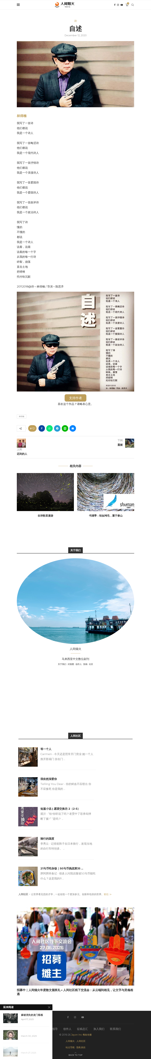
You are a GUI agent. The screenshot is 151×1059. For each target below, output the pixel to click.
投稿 (85, 664)
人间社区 (81, 1041)
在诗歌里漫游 (45, 515)
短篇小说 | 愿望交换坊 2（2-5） (60, 808)
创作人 (79, 664)
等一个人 (45, 748)
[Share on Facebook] (41, 428)
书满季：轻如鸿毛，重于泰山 (106, 515)
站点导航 (70, 1047)
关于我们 (62, 664)
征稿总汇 (82, 1028)
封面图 (71, 664)
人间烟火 (70, 1041)
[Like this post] (33, 428)
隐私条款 (81, 1047)
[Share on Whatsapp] (49, 428)
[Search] (132, 5)
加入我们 (98, 1028)
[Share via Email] (73, 428)
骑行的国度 (47, 838)
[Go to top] (75, 1054)
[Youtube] (122, 5)
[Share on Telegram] (57, 428)
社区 (91, 664)
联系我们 (115, 1028)
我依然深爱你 (48, 778)
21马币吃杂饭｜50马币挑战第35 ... (61, 868)
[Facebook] (114, 5)
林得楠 (22, 116)
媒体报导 (52, 1028)
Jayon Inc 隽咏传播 (81, 1034)
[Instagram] (118, 5)
